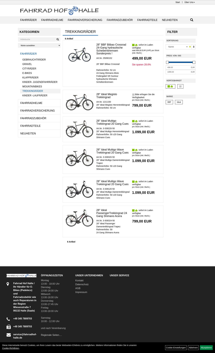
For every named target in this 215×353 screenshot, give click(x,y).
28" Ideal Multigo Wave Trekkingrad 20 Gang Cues (112, 151)
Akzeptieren (206, 347)
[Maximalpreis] (178, 72)
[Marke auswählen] (39, 45)
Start (177, 2)
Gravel (27, 64)
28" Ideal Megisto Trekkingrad (106, 96)
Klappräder (30, 77)
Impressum (81, 292)
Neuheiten (170, 20)
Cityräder (29, 68)
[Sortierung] (177, 46)
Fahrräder (28, 20)
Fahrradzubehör (120, 20)
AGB (77, 288)
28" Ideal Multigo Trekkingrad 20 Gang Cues (112, 122)
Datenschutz (82, 284)
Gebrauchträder (34, 59)
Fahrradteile (147, 20)
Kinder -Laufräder (34, 95)
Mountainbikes (32, 86)
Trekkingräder (32, 91)
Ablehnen (193, 347)
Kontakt (79, 280)
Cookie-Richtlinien (10, 348)
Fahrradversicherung (85, 20)
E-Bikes (27, 73)
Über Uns (190, 2)
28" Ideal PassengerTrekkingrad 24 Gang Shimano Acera (111, 213)
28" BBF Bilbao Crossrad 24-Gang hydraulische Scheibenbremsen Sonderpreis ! (111, 49)
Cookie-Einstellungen (176, 347)
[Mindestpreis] (178, 67)
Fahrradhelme (52, 20)
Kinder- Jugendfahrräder (39, 82)
